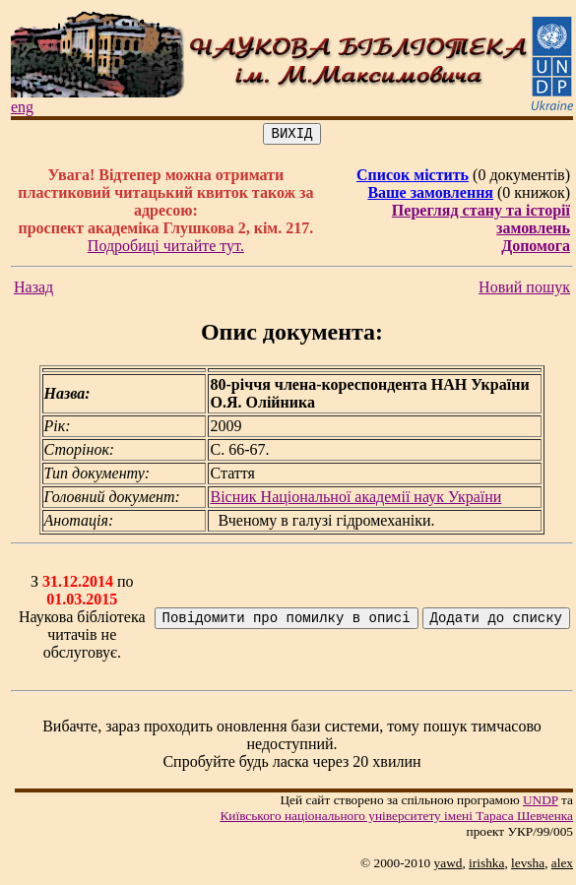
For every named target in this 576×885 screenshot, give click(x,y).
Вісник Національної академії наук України (355, 499)
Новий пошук (524, 290)
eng (22, 106)
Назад (33, 290)
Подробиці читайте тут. (166, 248)
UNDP (540, 802)
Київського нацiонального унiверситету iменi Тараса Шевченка (396, 818)
